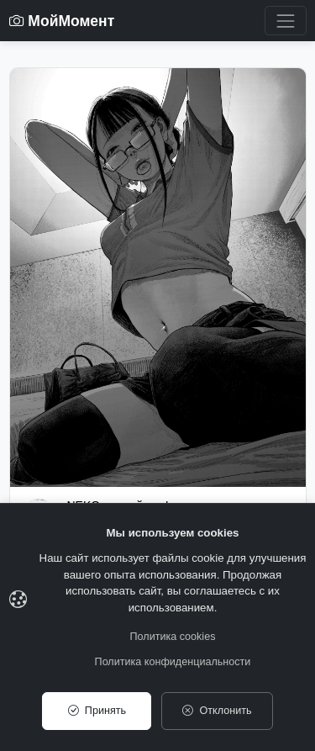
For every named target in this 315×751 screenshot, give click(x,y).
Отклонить (216, 711)
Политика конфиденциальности (173, 662)
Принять (97, 711)
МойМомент (62, 21)
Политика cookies (173, 637)
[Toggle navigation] (285, 20)
